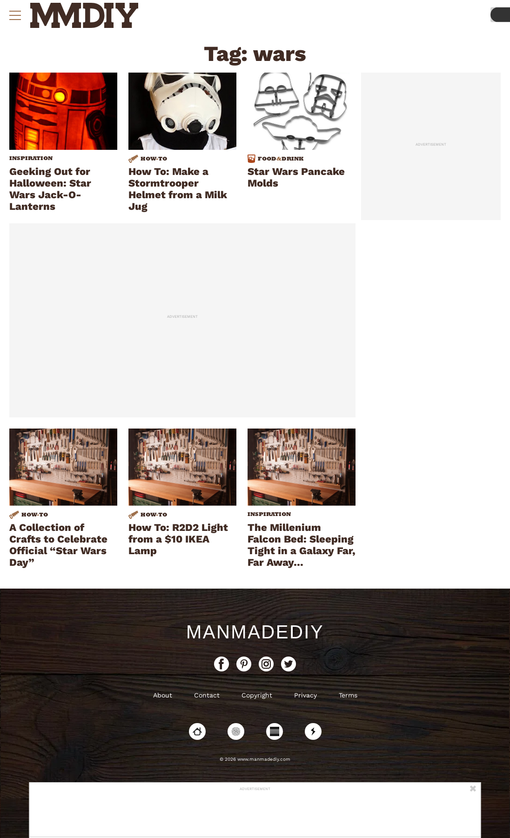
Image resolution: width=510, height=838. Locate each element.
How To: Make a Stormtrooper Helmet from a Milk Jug (177, 189)
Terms (348, 695)
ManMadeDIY (255, 632)
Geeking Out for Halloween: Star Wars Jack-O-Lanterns (50, 189)
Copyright (257, 695)
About (162, 695)
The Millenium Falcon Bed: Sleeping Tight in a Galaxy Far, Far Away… (302, 545)
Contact (207, 695)
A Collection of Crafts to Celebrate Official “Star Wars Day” (58, 545)
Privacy (305, 695)
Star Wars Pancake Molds (296, 177)
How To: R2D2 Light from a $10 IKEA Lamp (178, 539)
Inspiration (31, 158)
